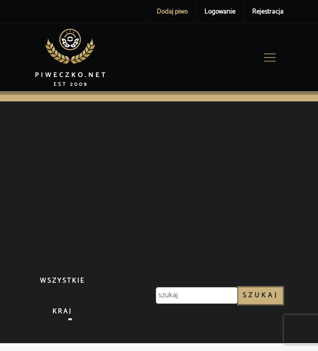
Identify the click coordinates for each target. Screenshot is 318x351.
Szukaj (261, 295)
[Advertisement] (159, 189)
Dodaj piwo (172, 12)
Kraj (62, 311)
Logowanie (220, 12)
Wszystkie (62, 281)
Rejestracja (267, 12)
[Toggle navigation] (269, 57)
